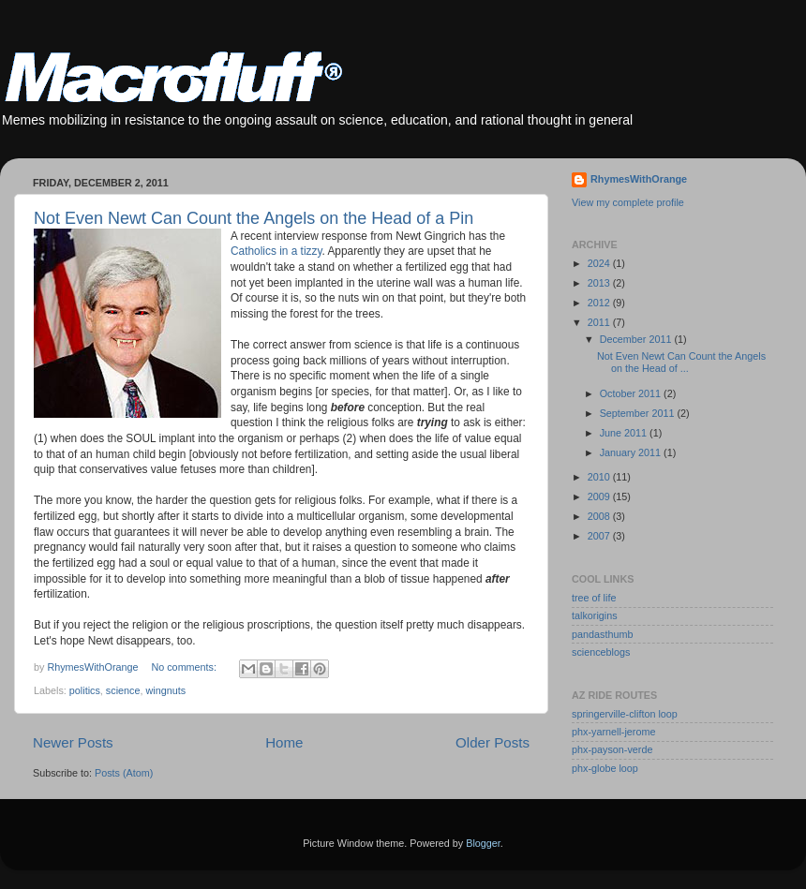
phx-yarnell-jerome (613, 731)
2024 (600, 263)
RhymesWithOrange (638, 179)
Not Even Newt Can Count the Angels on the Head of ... (681, 362)
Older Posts (492, 742)
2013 (600, 283)
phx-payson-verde (612, 749)
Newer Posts (73, 742)
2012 (600, 302)
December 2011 (637, 339)
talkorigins (595, 615)
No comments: (185, 667)
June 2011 (624, 432)
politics (84, 690)
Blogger (483, 843)
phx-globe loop (605, 768)
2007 (600, 535)
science (123, 690)
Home (284, 742)
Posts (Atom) (124, 772)
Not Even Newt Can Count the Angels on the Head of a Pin (253, 218)
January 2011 (632, 452)
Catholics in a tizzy (276, 251)
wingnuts (165, 690)
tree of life (594, 597)
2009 (600, 496)
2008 (600, 516)
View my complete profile (628, 202)
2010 (600, 476)
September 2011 (639, 413)
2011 (600, 322)
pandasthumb (602, 634)
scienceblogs (601, 652)
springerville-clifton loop (625, 713)
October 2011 (632, 393)
